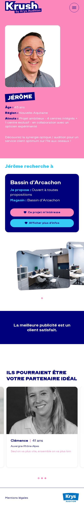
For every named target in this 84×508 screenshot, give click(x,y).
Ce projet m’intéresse (44, 212)
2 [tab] (42, 478)
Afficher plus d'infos (44, 222)
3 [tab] (45, 478)
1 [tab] (42, 298)
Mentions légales (16, 497)
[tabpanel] (42, 266)
